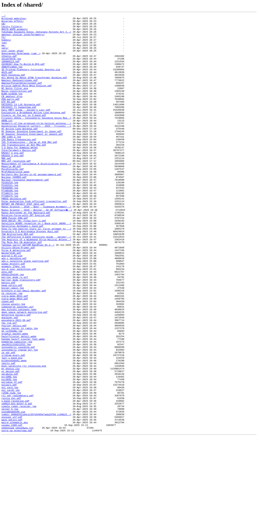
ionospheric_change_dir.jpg (19, 416)
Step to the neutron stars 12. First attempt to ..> (36, 271)
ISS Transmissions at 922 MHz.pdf (23, 171)
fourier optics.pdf (13, 387)
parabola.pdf (9, 445)
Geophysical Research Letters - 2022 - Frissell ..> (36, 148)
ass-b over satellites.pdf (18, 319)
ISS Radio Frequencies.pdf (18, 164)
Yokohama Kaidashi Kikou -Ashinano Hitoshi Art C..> (36, 35)
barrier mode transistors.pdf (20, 332)
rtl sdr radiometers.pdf (17, 471)
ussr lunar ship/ (12, 58)
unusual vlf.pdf (11, 497)
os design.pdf (10, 442)
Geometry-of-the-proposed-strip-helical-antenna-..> (36, 145)
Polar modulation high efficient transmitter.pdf (34, 238)
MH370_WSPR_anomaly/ (14, 32)
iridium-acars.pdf (13, 422)
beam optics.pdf (11, 339)
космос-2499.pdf (11, 506)
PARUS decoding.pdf (13, 235)
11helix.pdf (9, 64)
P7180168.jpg (9, 226)
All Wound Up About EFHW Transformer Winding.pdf (34, 90)
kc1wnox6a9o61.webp (13, 429)
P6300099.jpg (9, 222)
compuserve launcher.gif (17, 364)
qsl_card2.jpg (10, 464)
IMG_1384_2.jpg (11, 161)
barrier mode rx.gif (14, 329)
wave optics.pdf (11, 500)
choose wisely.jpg (13, 361)
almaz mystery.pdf (13, 313)
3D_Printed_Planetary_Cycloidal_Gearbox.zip (30, 80)
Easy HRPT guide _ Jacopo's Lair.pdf (25, 129)
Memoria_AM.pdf (11, 197)
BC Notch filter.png (14, 103)
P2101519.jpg (9, 216)
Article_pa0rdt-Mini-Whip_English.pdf (26, 100)
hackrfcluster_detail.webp (18, 400)
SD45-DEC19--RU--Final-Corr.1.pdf (23, 261)
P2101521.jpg (9, 219)
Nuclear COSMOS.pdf (13, 209)
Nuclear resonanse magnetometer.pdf (25, 213)
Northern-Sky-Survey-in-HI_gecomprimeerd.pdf (31, 206)
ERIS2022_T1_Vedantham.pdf (18, 126)
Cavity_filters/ (11, 29)
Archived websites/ (13, 19)
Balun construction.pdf (16, 106)
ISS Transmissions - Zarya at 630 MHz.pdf (29, 167)
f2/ (3, 42)
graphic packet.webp (14, 397)
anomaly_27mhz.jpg (13, 316)
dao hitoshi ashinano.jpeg (18, 368)
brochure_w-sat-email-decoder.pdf (23, 345)
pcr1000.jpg (9, 448)
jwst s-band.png (11, 426)
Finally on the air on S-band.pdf (23, 135)
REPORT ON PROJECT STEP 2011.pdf (23, 242)
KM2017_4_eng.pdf (12, 180)
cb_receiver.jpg (11, 348)
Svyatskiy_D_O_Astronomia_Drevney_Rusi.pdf (30, 274)
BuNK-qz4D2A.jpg (11, 109)
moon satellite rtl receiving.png (23, 435)
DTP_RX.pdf (8, 119)
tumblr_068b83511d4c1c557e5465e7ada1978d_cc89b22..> (36, 494)
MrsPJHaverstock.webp (15, 203)
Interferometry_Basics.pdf (18, 177)
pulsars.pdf (9, 458)
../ (3, 16)
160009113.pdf (10, 71)
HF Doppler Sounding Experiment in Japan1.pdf (32, 158)
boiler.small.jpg (12, 342)
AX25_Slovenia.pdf (13, 87)
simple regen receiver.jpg (18, 484)
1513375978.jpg (11, 67)
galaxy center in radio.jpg (19, 390)
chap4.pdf (7, 358)
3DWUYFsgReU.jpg (11, 77)
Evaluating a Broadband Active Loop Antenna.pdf (33, 132)
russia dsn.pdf (11, 474)
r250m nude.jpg (11, 468)
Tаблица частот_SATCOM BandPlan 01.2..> (27, 290)
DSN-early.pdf (10, 116)
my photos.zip (10, 439)
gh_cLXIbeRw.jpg (11, 393)
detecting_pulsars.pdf (16, 374)
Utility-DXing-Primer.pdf (18, 293)
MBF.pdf (6, 187)
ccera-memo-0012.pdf (14, 351)
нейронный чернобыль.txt (17, 510)
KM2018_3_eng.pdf (12, 184)
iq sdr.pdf (8, 419)
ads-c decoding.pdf (13, 306)
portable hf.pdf (11, 455)
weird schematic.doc (14, 503)
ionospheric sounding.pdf (18, 413)
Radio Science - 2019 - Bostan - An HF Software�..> (37, 248)
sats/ (4, 54)
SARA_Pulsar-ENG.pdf (14, 258)
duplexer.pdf (9, 377)
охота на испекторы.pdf (16, 513)
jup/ (4, 48)
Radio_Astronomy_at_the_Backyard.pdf (25, 251)
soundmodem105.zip (13, 490)
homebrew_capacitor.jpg (16, 406)
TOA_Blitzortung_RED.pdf (17, 277)
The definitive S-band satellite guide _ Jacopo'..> (36, 280)
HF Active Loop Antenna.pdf (19, 151)
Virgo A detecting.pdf (16, 297)
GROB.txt (7, 142)
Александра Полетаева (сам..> (20, 61)
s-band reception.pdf (15, 477)
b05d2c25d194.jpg (12, 326)
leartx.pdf (8, 432)
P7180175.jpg (9, 232)
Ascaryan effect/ (12, 22)
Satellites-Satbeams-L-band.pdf (22, 268)
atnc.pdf (7, 322)
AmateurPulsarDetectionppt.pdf (21, 96)
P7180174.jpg (9, 229)
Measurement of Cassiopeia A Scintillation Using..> (36, 193)
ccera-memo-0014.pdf (14, 355)
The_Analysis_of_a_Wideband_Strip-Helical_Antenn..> (36, 284)
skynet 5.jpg (9, 487)
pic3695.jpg (9, 452)
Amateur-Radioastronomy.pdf (19, 93)
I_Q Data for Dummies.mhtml (19, 174)
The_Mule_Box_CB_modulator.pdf (21, 287)
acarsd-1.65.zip (11, 303)
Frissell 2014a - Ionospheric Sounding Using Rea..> (36, 138)
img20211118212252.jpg (16, 410)
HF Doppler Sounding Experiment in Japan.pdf (31, 155)
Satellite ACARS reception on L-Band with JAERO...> (36, 264)
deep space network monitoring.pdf (24, 371)
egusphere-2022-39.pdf (16, 381)
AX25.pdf (7, 84)
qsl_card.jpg (9, 461)
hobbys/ (6, 45)
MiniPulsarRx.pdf (12, 200)
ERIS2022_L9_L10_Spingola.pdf (20, 122)
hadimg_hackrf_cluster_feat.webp (23, 403)
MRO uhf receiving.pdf (16, 190)
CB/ (3, 25)
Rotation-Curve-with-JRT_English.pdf (25, 255)
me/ (3, 51)
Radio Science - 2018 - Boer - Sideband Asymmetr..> (36, 245)
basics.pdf (8, 335)
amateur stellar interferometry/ (23, 38)
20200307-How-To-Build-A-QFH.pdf (23, 74)
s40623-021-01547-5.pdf (16, 481)
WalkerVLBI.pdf (11, 300)
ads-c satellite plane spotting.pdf (25, 310)
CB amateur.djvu (11, 113)
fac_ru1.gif (9, 384)
